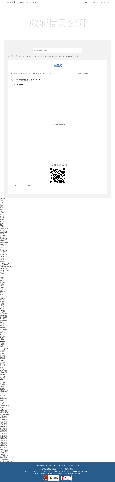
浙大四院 (2, 395)
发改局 (2, 211)
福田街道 (2, 287)
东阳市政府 (3, 426)
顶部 (16, 185)
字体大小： (78, 73)
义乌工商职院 (4, 265)
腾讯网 (2, 331)
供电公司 (2, 345)
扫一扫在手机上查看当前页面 (57, 165)
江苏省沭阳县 (4, 451)
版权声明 (44, 465)
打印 (23, 185)
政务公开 (99, 2)
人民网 (2, 322)
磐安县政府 (3, 431)
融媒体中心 (3, 343)
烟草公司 (2, 381)
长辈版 (111, 6)
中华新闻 (2, 324)
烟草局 (2, 275)
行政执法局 (3, 256)
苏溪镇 (2, 301)
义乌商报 (2, 312)
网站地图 (63, 465)
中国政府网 (3, 411)
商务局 (2, 237)
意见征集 (57, 465)
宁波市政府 (3, 433)
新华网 (2, 326)
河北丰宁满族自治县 (6, 461)
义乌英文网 (3, 317)
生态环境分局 (4, 228)
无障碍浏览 (109, 11)
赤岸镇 (2, 308)
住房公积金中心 (4, 263)
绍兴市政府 (3, 440)
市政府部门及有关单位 (73, 56)
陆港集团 (2, 355)
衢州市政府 (3, 445)
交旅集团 (2, 357)
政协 (1, 202)
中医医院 (2, 386)
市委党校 (2, 207)
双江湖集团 (3, 371)
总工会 (2, 277)
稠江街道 (2, 291)
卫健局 (2, 240)
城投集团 (2, 350)
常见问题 (76, 465)
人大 (1, 200)
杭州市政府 (3, 416)
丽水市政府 (3, 447)
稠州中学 (2, 385)
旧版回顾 (70, 465)
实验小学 (2, 379)
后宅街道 (2, 294)
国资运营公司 (4, 348)
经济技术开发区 (4, 270)
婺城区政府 (3, 419)
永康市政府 (3, 425)
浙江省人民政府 (4, 412)
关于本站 (38, 465)
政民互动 (107, 2)
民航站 (2, 261)
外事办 (2, 247)
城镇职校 (2, 388)
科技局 (2, 216)
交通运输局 (3, 232)
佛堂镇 (2, 299)
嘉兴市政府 (3, 437)
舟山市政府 (3, 442)
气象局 (2, 273)
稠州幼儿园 (3, 392)
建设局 (2, 230)
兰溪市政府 (3, 423)
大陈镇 (2, 305)
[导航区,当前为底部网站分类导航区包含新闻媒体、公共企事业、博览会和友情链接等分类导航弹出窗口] (57, 330)
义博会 (2, 404)
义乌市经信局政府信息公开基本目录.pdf (25, 80)
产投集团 (2, 369)
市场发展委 (3, 259)
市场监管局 (3, 251)
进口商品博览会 (4, 405)
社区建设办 (3, 268)
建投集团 (2, 359)
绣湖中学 (2, 378)
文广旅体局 (3, 239)
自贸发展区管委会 (5, 266)
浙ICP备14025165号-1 (83, 471)
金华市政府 (3, 418)
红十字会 (2, 282)
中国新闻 (2, 327)
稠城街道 (2, 286)
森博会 (2, 407)
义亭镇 (2, 306)
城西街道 (2, 298)
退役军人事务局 (4, 242)
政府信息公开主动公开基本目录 (54, 56)
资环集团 (2, 364)
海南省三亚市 (4, 449)
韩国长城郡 (3, 458)
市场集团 (2, 353)
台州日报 (2, 338)
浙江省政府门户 (20, 2)
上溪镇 (2, 303)
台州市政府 (3, 444)
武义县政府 (3, 430)
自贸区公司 (3, 372)
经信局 (57, 65)
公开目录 (33, 56)
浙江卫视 (2, 332)
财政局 (2, 225)
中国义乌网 (3, 315)
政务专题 (40, 56)
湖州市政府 (3, 438)
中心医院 (2, 374)
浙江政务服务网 (31, 2)
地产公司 (2, 365)
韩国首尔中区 (4, 454)
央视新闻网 (3, 329)
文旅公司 (2, 367)
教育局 (2, 214)
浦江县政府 (3, 428)
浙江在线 (2, 319)
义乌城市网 (3, 313)
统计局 (2, 253)
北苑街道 (2, 293)
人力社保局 (3, 223)
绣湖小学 (2, 393)
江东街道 (2, 289)
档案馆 (2, 209)
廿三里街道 (3, 296)
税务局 (2, 272)
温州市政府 (3, 435)
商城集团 (2, 352)
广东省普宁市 (4, 459)
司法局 (2, 221)
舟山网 (2, 339)
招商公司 (2, 400)
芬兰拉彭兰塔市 (4, 456)
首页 (86, 2)
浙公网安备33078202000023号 (43, 473)
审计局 (2, 246)
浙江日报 (2, 334)
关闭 (29, 185)
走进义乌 (92, 2)
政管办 (2, 258)
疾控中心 (2, 376)
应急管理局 (3, 244)
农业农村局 (3, 235)
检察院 (2, 206)
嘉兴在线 (2, 336)
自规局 (2, 226)
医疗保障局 (3, 254)
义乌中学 (2, 397)
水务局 (2, 233)
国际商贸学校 (4, 390)
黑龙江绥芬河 (4, 452)
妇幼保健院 (3, 398)
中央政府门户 (9, 2)
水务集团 (2, 360)
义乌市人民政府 (26, 11)
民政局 (2, 220)
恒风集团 (2, 362)
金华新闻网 (3, 320)
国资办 (2, 249)
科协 (1, 279)
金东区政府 (3, 421)
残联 (1, 280)
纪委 (1, 204)
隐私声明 (51, 465)
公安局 (2, 218)
